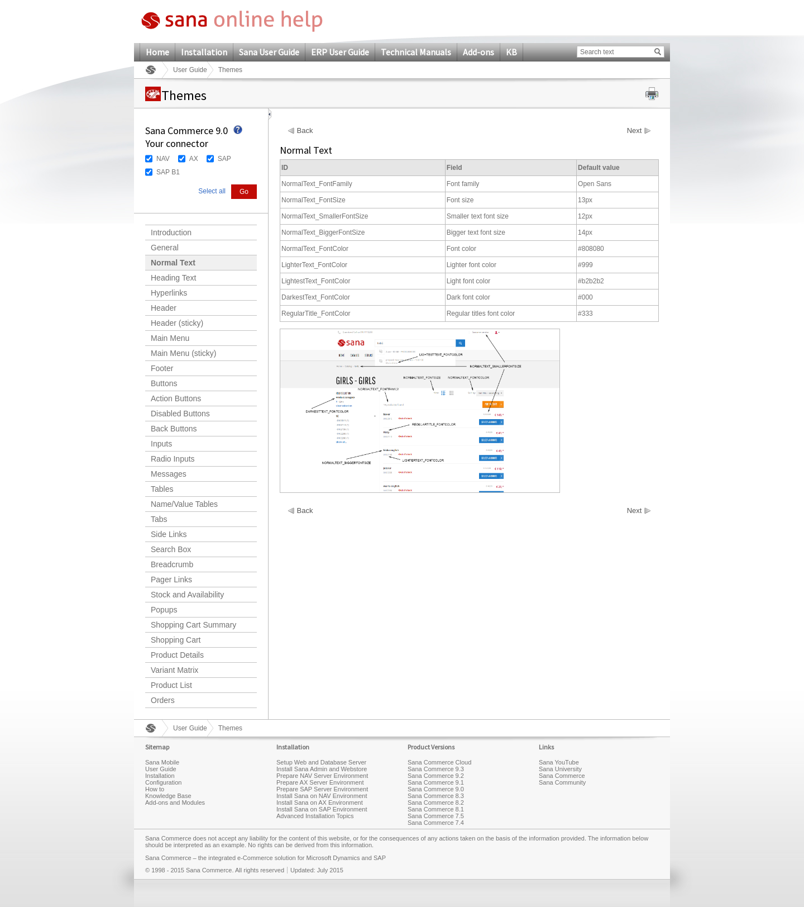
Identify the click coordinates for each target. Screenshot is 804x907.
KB (511, 52)
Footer (162, 368)
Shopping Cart (176, 639)
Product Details (177, 654)
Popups (164, 609)
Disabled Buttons (180, 413)
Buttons (164, 383)
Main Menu (170, 338)
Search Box (171, 549)
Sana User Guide (269, 52)
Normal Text (173, 262)
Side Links (169, 534)
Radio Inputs (173, 458)
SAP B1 (168, 172)
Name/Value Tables (184, 504)
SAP (224, 159)
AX (193, 159)
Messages (168, 473)
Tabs (159, 519)
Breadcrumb (172, 564)
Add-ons (478, 52)
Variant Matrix (174, 670)
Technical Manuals (416, 52)
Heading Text (173, 277)
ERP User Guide (340, 52)
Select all (212, 191)
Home (157, 52)
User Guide (190, 70)
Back (305, 130)
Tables (162, 489)
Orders (163, 700)
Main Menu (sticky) (183, 353)
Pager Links (171, 579)
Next (634, 130)
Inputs (161, 443)
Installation (204, 52)
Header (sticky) (177, 323)
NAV (163, 159)
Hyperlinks (169, 292)
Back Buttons (174, 428)
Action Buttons (176, 398)
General (165, 247)
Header (163, 307)
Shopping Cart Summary (193, 624)
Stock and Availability (187, 594)
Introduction (171, 232)
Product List (171, 685)
